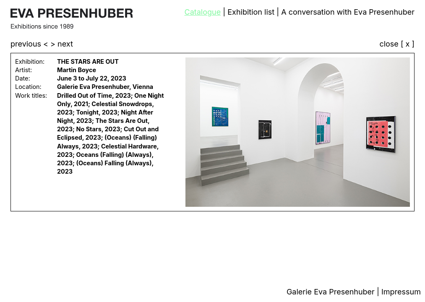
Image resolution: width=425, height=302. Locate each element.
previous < (30, 43)
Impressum (401, 291)
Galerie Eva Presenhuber (332, 291)
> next (61, 43)
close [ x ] (397, 44)
